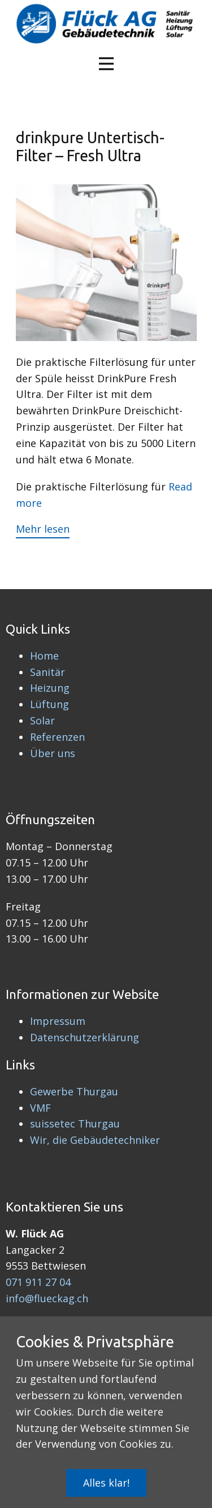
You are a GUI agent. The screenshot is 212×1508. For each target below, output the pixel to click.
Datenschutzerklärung (84, 1037)
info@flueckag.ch (47, 1298)
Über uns (52, 753)
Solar (42, 720)
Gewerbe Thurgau (74, 1091)
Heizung (50, 688)
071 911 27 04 (38, 1282)
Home (44, 655)
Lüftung (49, 704)
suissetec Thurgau (75, 1123)
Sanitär (47, 672)
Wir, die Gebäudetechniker (95, 1140)
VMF (40, 1108)
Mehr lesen (43, 529)
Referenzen (57, 737)
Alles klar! (106, 1482)
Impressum (57, 1021)
